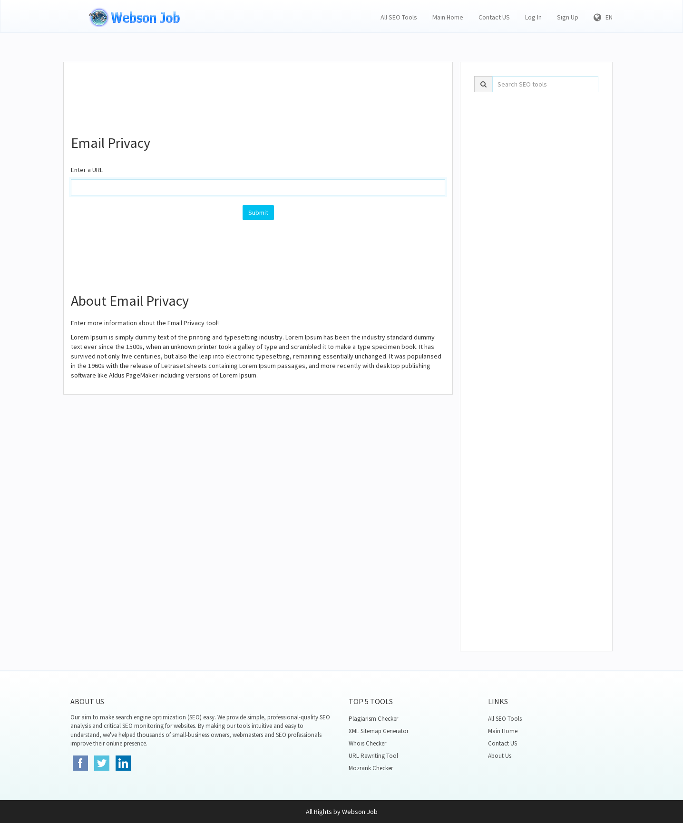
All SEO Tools (399, 17)
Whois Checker (367, 743)
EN (603, 17)
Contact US (494, 17)
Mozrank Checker (371, 768)
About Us (499, 756)
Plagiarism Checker (373, 719)
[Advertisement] (258, 93)
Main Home (447, 17)
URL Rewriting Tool (373, 756)
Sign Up (567, 17)
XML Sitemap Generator (379, 731)
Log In (533, 17)
